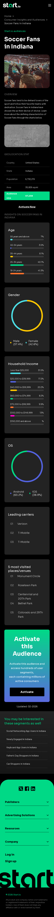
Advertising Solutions (20, 815)
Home (7, 16)
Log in (9, 854)
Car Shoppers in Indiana (18, 764)
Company (11, 841)
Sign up (10, 861)
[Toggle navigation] (49, 5)
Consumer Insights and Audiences (24, 19)
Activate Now (27, 206)
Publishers (12, 802)
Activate (27, 692)
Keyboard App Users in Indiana (21, 747)
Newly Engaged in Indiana (19, 739)
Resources (12, 828)
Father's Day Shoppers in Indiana (22, 755)
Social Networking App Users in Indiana (26, 731)
